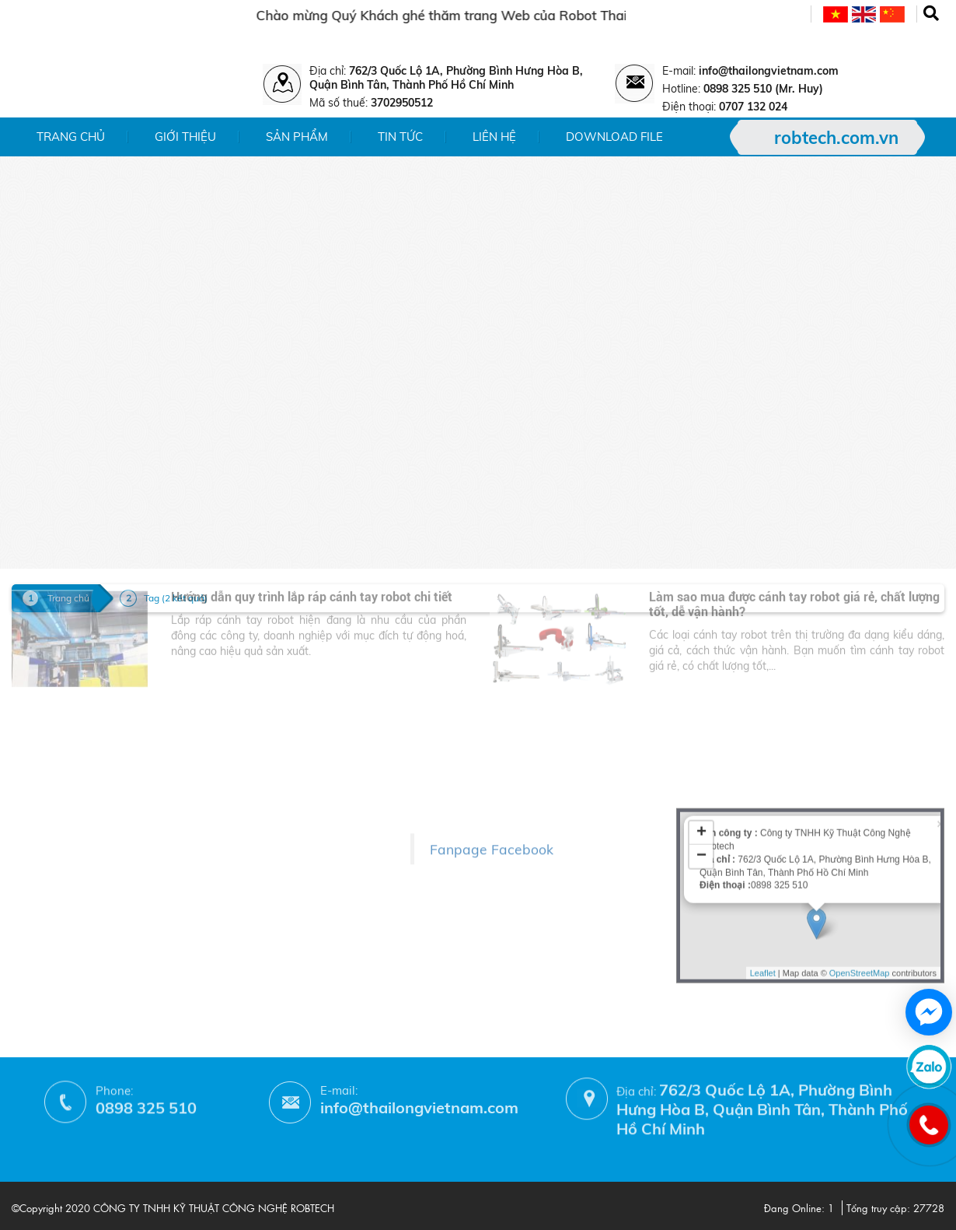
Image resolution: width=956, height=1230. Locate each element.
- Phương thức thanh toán (253, 903)
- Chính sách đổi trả (235, 858)
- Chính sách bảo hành (244, 881)
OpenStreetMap (859, 879)
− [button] (701, 762)
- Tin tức (34, 810)
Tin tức (400, 136)
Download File (614, 136)
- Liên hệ (35, 832)
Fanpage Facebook (491, 810)
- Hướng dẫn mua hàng (246, 926)
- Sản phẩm (43, 787)
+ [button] (701, 739)
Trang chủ (71, 136)
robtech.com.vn (836, 138)
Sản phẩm (297, 136)
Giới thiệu (185, 136)
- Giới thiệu (42, 765)
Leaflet (763, 879)
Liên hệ (494, 136)
